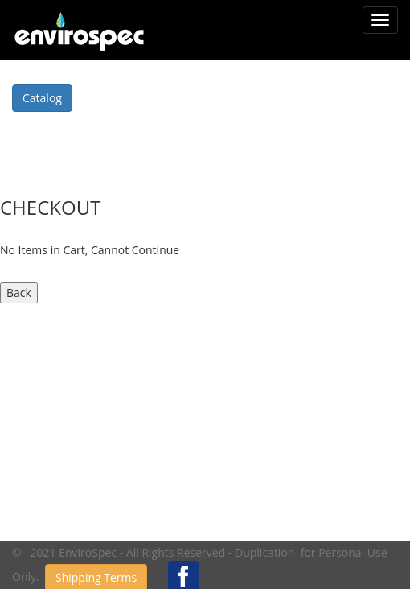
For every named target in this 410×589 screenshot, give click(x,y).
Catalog (42, 97)
